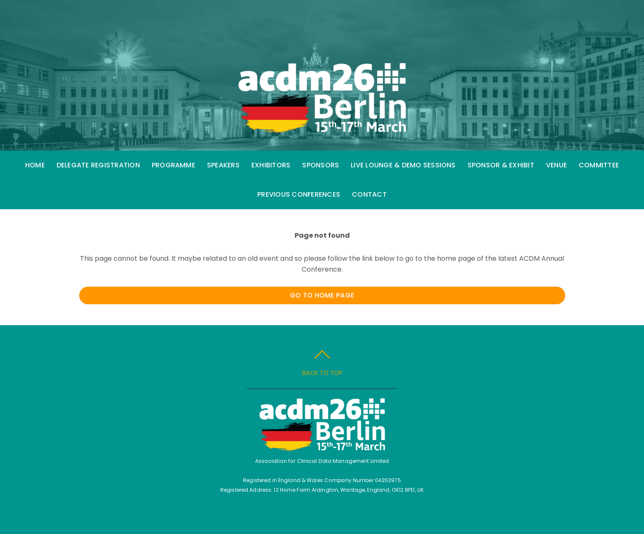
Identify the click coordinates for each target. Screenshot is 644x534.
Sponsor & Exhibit (501, 165)
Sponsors (320, 165)
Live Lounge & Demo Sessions (403, 165)
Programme (173, 165)
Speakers (223, 165)
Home (35, 165)
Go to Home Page (322, 295)
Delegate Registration (98, 165)
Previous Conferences (298, 194)
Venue (556, 165)
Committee (599, 165)
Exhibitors (270, 165)
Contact (369, 194)
